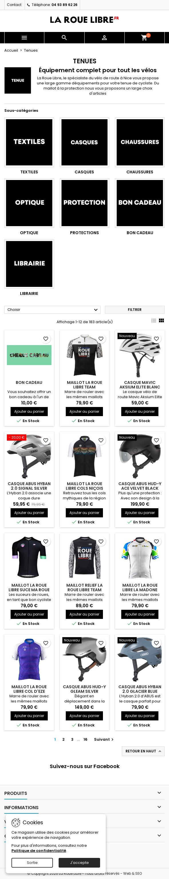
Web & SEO (132, 873)
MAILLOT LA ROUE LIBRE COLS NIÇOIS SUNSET (84, 488)
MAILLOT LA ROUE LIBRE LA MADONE (140, 587)
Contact (14, 4)
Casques (84, 172)
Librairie (29, 293)
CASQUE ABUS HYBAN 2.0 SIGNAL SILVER (29, 486)
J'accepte (79, 862)
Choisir (53, 310)
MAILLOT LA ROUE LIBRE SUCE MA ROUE (29, 587)
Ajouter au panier (29, 411)
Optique (29, 233)
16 (85, 739)
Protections (84, 233)
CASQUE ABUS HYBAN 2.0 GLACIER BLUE (139, 689)
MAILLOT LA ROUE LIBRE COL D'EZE (29, 689)
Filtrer (135, 309)
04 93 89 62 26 (64, 4)
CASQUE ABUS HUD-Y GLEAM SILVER (84, 689)
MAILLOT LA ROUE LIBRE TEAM (84, 385)
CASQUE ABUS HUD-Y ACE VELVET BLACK (139, 486)
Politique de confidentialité (38, 850)
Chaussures (139, 172)
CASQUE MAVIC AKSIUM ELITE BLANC (140, 385)
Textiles (29, 172)
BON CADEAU (29, 382)
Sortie (32, 862)
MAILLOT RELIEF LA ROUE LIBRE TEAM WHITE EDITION (84, 589)
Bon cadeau (140, 233)
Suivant (104, 739)
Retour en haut (144, 751)
